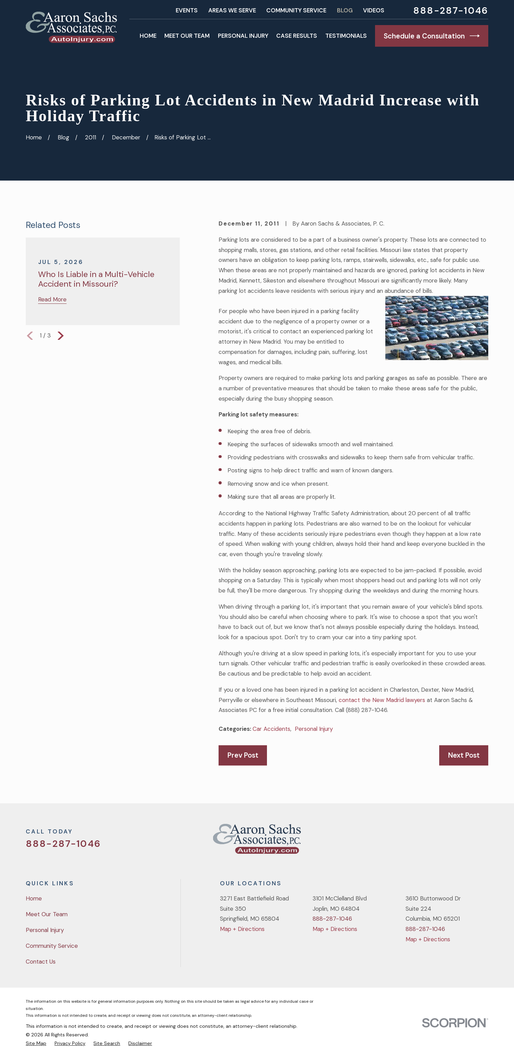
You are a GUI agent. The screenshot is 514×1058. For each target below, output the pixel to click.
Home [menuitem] (148, 35)
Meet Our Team (47, 914)
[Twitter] (428, 842)
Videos (373, 10)
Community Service (296, 10)
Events (187, 10)
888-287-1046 (450, 10)
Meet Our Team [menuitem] (187, 35)
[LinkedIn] (484, 842)
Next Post (464, 755)
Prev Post (242, 755)
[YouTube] (466, 842)
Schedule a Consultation (431, 36)
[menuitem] (36, 1043)
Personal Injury (314, 729)
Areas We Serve (232, 10)
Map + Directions (242, 929)
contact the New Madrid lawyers (382, 700)
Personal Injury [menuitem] (243, 35)
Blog (345, 10)
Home (34, 898)
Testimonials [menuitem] (346, 35)
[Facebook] (447, 842)
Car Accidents (271, 729)
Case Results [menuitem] (296, 35)
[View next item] (61, 336)
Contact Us (41, 961)
